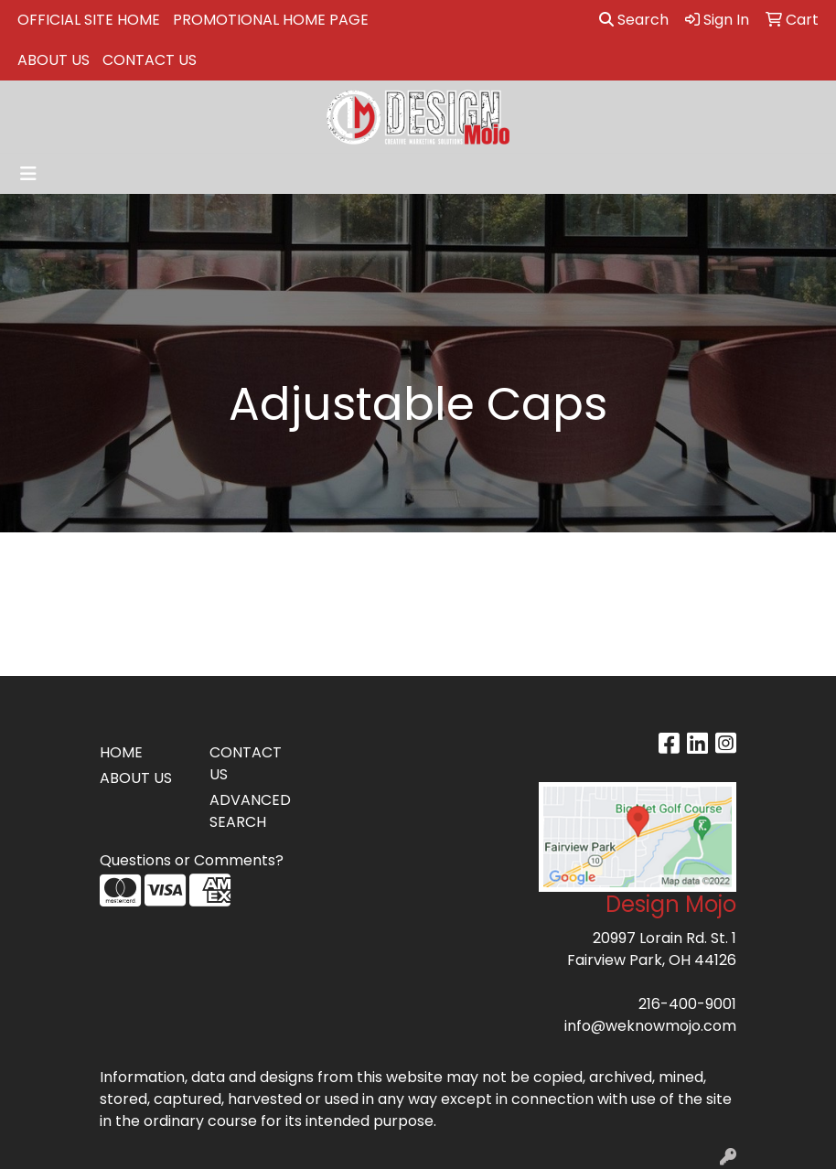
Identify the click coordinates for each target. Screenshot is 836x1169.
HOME (121, 752)
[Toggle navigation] (28, 174)
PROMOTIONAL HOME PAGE (271, 19)
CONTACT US (149, 59)
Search (634, 19)
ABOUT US (53, 59)
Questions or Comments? (192, 860)
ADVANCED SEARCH (250, 810)
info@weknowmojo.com (650, 1025)
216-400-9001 (687, 1003)
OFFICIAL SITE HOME (88, 19)
